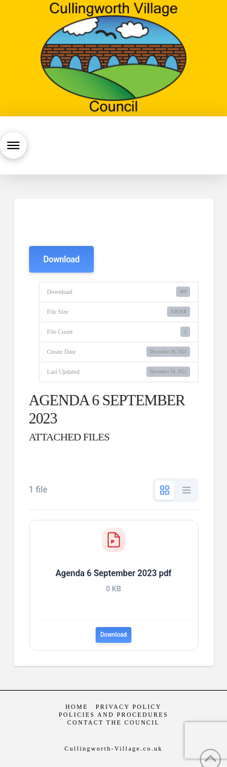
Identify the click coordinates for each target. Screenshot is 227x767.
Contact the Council (113, 722)
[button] (13, 145)
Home (76, 706)
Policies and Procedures (113, 714)
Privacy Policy (129, 706)
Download (62, 259)
